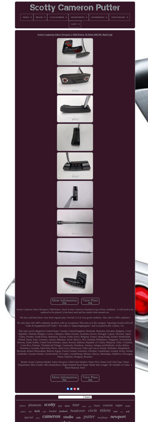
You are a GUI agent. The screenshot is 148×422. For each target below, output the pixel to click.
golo (38, 418)
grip (60, 406)
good (89, 406)
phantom (34, 405)
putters (23, 412)
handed (52, 411)
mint (121, 412)
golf (128, 411)
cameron (51, 416)
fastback (63, 411)
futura (23, 405)
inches (127, 406)
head (84, 406)
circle (92, 410)
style (115, 411)
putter (89, 416)
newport (118, 416)
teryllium (103, 417)
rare (30, 412)
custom (108, 405)
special (28, 417)
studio (68, 417)
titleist (105, 410)
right (44, 411)
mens (67, 406)
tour (76, 404)
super (119, 405)
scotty (49, 404)
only (78, 417)
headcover (77, 411)
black (97, 405)
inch (37, 411)
